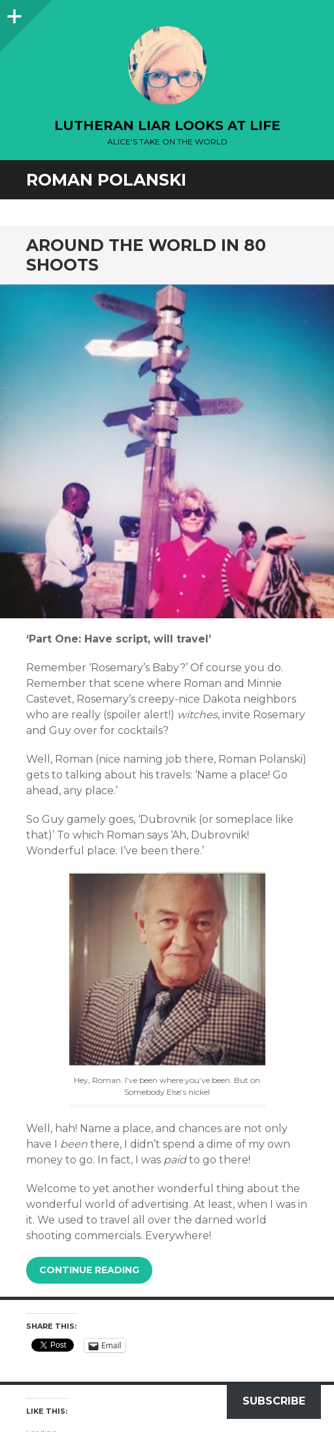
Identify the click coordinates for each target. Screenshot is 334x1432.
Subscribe (273, 1401)
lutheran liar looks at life (167, 125)
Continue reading (89, 1270)
